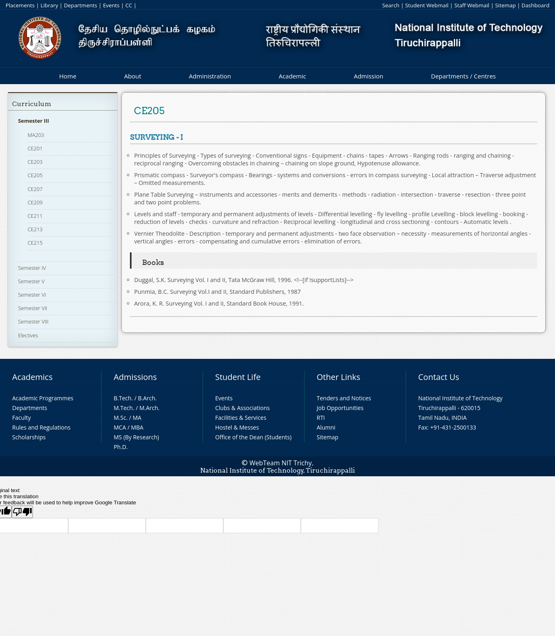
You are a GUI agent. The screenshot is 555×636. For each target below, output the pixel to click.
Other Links (338, 376)
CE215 (35, 242)
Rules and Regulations (41, 427)
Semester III (33, 120)
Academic (292, 76)
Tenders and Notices (344, 398)
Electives (28, 335)
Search (391, 5)
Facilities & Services (240, 417)
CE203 (35, 161)
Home (67, 76)
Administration (210, 76)
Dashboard (536, 5)
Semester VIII (33, 321)
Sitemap (505, 5)
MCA (120, 427)
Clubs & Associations (242, 408)
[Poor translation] (22, 512)
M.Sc (120, 417)
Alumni (326, 427)
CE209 (35, 202)
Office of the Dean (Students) (253, 437)
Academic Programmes (42, 398)
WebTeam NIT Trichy (280, 462)
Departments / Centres (463, 76)
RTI (321, 417)
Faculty (21, 417)
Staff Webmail (471, 5)
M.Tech (123, 408)
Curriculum (31, 104)
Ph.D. (121, 447)
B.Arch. (147, 398)
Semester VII (33, 308)
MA (137, 417)
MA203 (36, 135)
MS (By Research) (136, 437)
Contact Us (438, 376)
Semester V (31, 281)
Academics (32, 376)
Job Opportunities (340, 408)
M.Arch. (149, 408)
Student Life (238, 376)
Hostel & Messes (237, 427)
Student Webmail (427, 5)
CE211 (35, 215)
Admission (368, 76)
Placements (20, 5)
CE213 (35, 229)
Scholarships (28, 437)
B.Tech (123, 398)
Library (49, 5)
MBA (137, 427)
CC (128, 5)
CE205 (35, 175)
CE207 (35, 189)
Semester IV (32, 267)
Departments (80, 5)
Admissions (135, 376)
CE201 (35, 148)
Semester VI (32, 294)
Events (111, 5)
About (132, 76)
